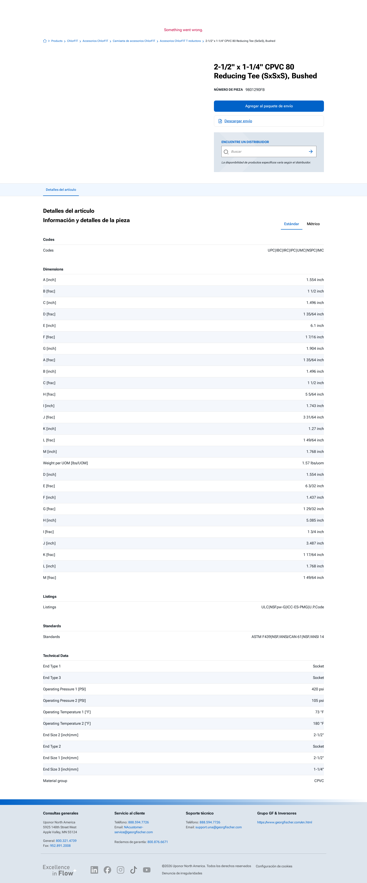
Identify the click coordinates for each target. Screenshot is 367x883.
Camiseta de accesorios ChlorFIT (136, 41)
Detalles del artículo (61, 189)
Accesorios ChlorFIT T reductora (182, 41)
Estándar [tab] (291, 224)
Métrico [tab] (313, 224)
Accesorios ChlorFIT (97, 41)
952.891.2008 (60, 845)
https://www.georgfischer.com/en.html (284, 822)
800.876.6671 (157, 842)
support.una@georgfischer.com (218, 827)
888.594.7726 (138, 822)
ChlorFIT (74, 41)
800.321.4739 (66, 841)
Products (59, 41)
